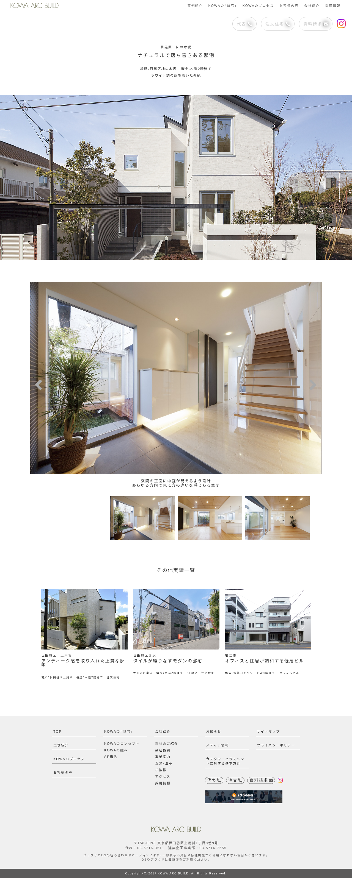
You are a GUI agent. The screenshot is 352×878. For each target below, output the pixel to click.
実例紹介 (195, 5)
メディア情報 (217, 745)
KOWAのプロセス (258, 5)
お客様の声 (289, 5)
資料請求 (315, 24)
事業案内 (162, 756)
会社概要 (162, 750)
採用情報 (332, 5)
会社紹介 (312, 5)
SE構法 (110, 756)
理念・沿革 (164, 763)
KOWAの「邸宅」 (222, 5)
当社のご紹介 (166, 743)
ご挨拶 (161, 769)
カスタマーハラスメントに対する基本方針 (225, 761)
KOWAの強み (116, 750)
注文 (235, 780)
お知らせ (213, 731)
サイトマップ (268, 731)
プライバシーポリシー (276, 745)
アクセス (162, 776)
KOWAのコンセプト (121, 743)
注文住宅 (277, 24)
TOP (57, 731)
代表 (244, 24)
